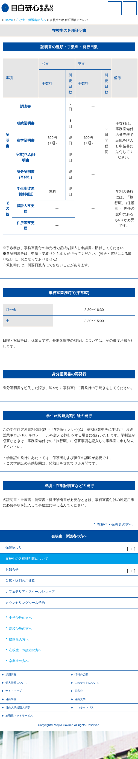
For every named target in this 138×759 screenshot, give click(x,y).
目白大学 (80, 699)
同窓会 (79, 690)
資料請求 (115, 11)
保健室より (13, 547)
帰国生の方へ (19, 639)
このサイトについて (87, 682)
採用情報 (10, 674)
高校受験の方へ (20, 629)
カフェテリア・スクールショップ (30, 591)
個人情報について (16, 682)
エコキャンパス (84, 707)
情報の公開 (81, 674)
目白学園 (10, 699)
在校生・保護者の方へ (31, 20)
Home (9, 20)
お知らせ (12, 569)
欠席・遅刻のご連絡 (20, 581)
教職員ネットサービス (19, 715)
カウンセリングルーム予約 (25, 603)
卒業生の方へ (19, 661)
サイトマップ (13, 690)
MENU (130, 8)
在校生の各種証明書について (26, 559)
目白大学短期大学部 (17, 707)
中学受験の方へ (20, 618)
